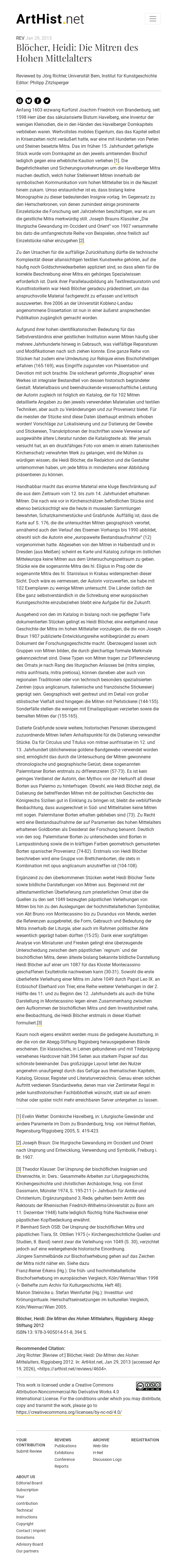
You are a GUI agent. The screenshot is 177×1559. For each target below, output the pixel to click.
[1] (116, 160)
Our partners (27, 1551)
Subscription (27, 1490)
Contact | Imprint (31, 1530)
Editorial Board (29, 1483)
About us (25, 1476)
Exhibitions (64, 1452)
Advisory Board (29, 1544)
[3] (39, 1023)
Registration (145, 1440)
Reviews (63, 1440)
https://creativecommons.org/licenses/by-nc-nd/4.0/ (69, 1412)
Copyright (25, 1524)
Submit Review (29, 1451)
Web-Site (100, 1446)
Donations (25, 1537)
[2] (81, 240)
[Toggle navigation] (153, 18)
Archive (101, 1440)
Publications (65, 1446)
